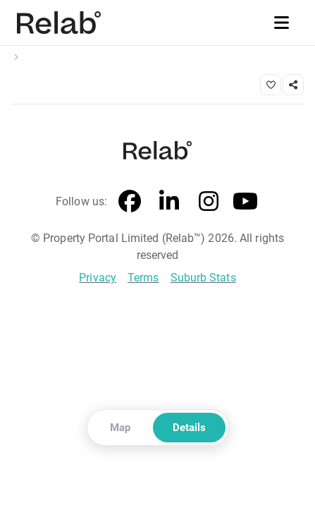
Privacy (97, 277)
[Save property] (270, 84)
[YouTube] (245, 201)
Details (189, 427)
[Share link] (293, 84)
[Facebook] (130, 201)
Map (120, 427)
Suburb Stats (203, 277)
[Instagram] (208, 201)
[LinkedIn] (169, 201)
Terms (143, 277)
